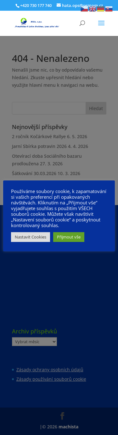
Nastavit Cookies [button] (30, 237)
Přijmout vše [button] (69, 237)
